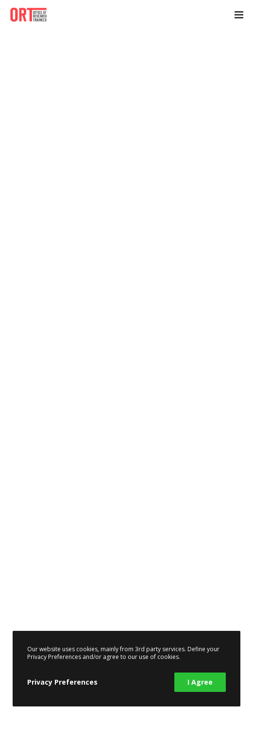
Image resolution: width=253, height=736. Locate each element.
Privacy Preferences (62, 682)
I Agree (200, 682)
